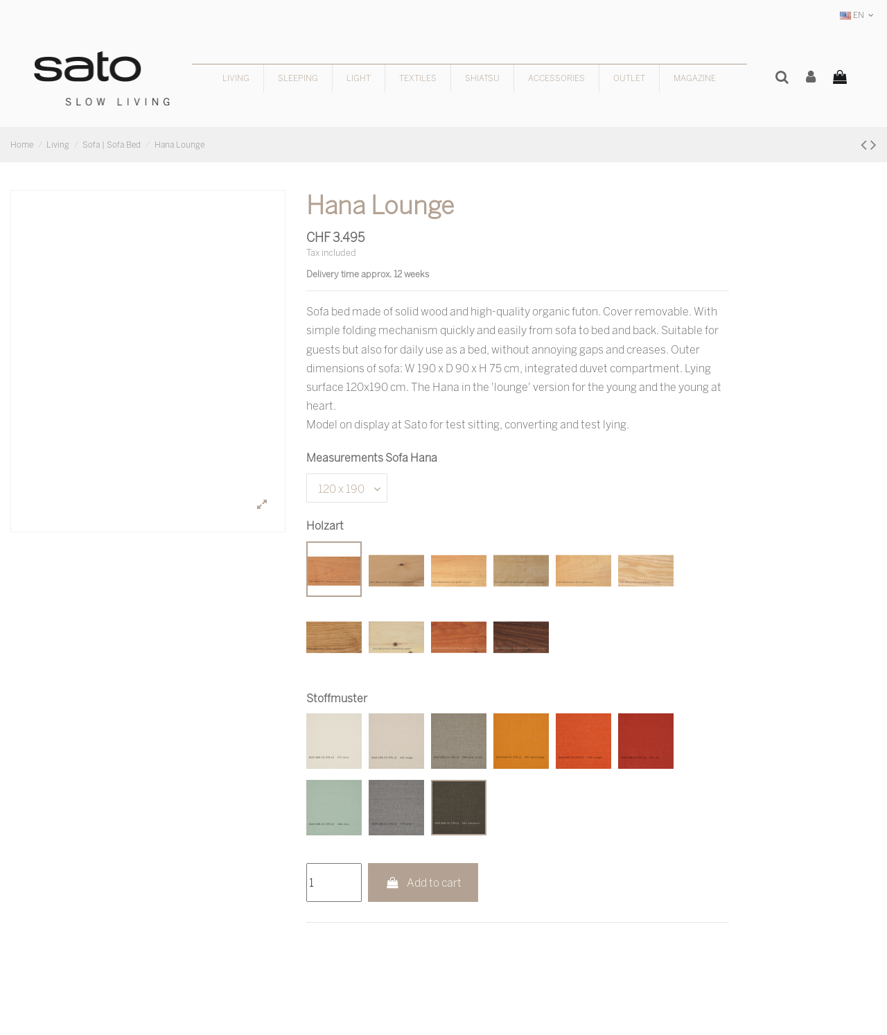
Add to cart (423, 882)
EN (858, 14)
